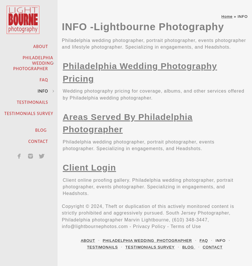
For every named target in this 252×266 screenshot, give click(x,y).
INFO (43, 91)
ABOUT (40, 46)
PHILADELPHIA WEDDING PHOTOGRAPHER (33, 63)
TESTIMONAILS (32, 102)
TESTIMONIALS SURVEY (28, 113)
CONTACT (38, 141)
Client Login (89, 167)
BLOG (41, 130)
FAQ (44, 80)
